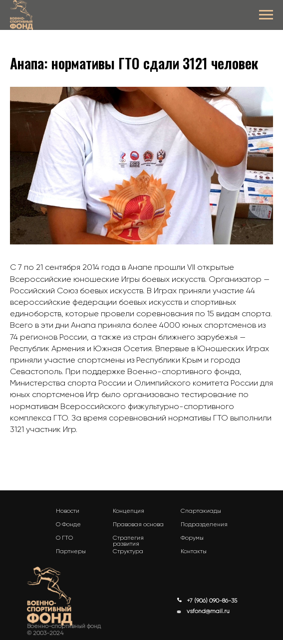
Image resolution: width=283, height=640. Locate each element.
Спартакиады (201, 510)
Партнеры (71, 551)
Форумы (192, 537)
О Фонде (68, 524)
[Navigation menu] (266, 15)
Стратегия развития (128, 540)
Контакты (194, 551)
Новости (67, 510)
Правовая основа (138, 524)
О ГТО (64, 537)
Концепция (128, 510)
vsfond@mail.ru (208, 611)
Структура (128, 551)
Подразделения (204, 524)
